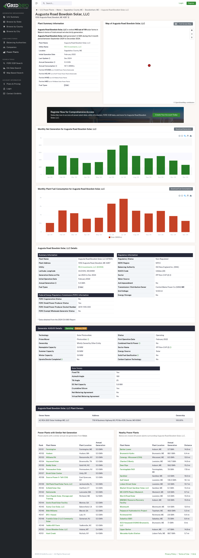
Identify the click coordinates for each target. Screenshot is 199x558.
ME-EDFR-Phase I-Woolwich (131, 492)
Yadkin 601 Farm (53, 525)
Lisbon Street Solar (128, 484)
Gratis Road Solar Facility (57, 503)
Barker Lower (125, 449)
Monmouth (124, 507)
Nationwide (51, 492)
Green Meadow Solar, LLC (57, 529)
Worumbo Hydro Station (130, 533)
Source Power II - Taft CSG (57, 477)
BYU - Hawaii (51, 515)
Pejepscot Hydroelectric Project (133, 511)
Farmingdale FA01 (127, 469)
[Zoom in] (192, 30)
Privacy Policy (170, 554)
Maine (58, 10)
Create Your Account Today (166, 115)
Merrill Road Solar (127, 496)
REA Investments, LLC (72, 47)
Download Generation (183, 129)
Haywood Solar (52, 461)
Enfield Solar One (53, 488)
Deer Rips (124, 465)
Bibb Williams (51, 511)
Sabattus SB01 (126, 519)
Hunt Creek (51, 533)
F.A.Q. (194, 554)
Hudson (49, 453)
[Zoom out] (192, 34)
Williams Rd (51, 457)
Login (181, 3)
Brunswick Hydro (127, 453)
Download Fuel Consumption (181, 189)
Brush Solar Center (54, 473)
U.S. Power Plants (47, 10)
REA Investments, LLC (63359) (90, 267)
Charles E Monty (127, 461)
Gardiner (123, 476)
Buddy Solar (51, 465)
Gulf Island (124, 480)
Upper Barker (125, 529)
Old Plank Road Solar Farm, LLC (59, 484)
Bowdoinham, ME (92, 10)
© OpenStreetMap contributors (184, 102)
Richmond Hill (126, 515)
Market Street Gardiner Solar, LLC (134, 488)
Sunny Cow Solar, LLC (55, 507)
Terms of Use (184, 554)
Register (191, 3)
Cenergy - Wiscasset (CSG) (131, 457)
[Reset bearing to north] (192, 37)
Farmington (51, 449)
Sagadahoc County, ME (73, 10)
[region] (16, 283)
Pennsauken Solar (53, 469)
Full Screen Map (182, 23)
